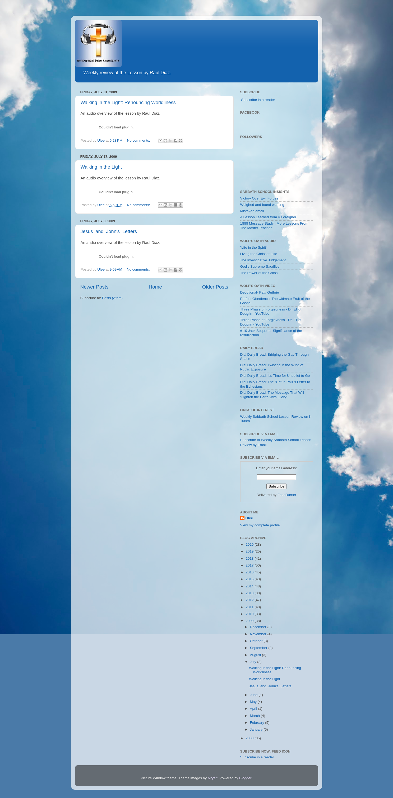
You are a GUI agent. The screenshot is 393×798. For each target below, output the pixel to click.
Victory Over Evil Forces (259, 198)
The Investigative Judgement (263, 260)
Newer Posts (94, 287)
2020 (250, 544)
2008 (250, 738)
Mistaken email (252, 211)
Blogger (245, 778)
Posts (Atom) (112, 298)
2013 (250, 593)
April (254, 709)
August (256, 655)
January (257, 729)
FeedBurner (287, 495)
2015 (250, 579)
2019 (250, 551)
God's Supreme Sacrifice (260, 266)
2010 (250, 614)
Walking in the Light (101, 167)
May (254, 702)
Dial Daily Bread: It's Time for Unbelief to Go (275, 376)
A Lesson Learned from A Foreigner (268, 217)
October (257, 641)
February (257, 723)
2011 (250, 607)
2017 (250, 565)
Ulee (249, 518)
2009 (250, 621)
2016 (250, 572)
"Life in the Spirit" (253, 247)
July (253, 662)
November (258, 634)
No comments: (139, 140)
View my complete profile (260, 525)
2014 (250, 586)
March (255, 716)
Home (155, 287)
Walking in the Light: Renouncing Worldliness (128, 102)
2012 (250, 600)
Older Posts (215, 287)
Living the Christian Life (258, 254)
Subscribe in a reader (258, 100)
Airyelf (212, 778)
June (254, 695)
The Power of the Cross (259, 273)
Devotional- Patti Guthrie (259, 292)
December (258, 627)
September (259, 648)
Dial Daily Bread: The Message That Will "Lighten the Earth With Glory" (272, 395)
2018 (250, 558)
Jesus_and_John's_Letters (109, 231)
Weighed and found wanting (262, 205)
